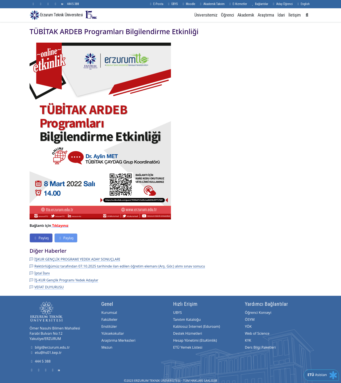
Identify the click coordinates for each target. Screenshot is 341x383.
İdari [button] (281, 15)
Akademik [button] (245, 15)
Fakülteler (109, 319)
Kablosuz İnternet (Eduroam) (196, 326)
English (303, 4)
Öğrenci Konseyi (258, 312)
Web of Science (257, 333)
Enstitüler (109, 326)
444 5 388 (73, 4)
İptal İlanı (40, 273)
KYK (248, 340)
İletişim (294, 15)
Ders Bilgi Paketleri (260, 347)
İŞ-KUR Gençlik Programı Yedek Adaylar (64, 280)
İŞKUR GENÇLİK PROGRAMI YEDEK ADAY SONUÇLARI (75, 259)
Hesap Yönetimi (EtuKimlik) (195, 340)
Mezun (106, 347)
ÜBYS (172, 4)
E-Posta (156, 4)
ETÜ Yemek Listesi (187, 347)
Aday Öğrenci (282, 4)
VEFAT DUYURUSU (47, 287)
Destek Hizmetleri (187, 333)
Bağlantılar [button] (259, 4)
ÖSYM (250, 319)
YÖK (248, 326)
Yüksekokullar (112, 333)
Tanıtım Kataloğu (187, 319)
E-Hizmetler (237, 4)
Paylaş (41, 238)
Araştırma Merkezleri (118, 340)
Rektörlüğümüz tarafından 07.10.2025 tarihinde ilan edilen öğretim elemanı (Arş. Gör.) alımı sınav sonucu (117, 266)
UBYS (177, 312)
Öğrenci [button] (227, 15)
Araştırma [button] (266, 15)
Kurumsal (109, 312)
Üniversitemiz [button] (205, 15)
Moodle (188, 4)
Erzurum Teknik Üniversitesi (68, 14)
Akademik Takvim (212, 4)
